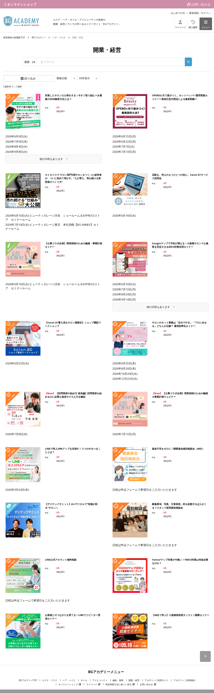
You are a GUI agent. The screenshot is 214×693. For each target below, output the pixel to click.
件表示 (88, 78)
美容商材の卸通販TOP (14, 37)
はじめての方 (178, 12)
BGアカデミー (39, 37)
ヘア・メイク (59, 37)
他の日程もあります (54, 159)
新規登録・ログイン (200, 12)
